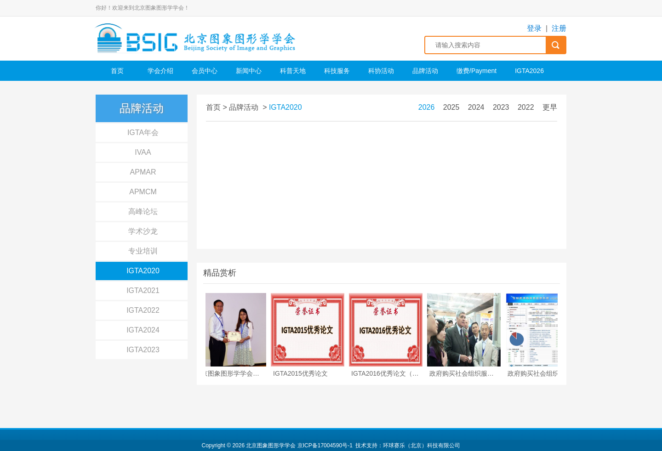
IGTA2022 (143, 310)
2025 (451, 107)
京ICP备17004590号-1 (325, 445)
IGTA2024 (143, 330)
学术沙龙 (143, 231)
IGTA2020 (143, 271)
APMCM (143, 192)
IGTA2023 (143, 350)
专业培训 (143, 251)
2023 (501, 107)
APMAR (143, 172)
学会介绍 (160, 70)
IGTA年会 (143, 132)
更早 (549, 107)
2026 (426, 107)
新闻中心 (249, 70)
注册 (559, 28)
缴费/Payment (476, 70)
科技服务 (337, 70)
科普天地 (293, 70)
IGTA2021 (143, 290)
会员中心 (204, 70)
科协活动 (381, 70)
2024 (476, 107)
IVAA (143, 152)
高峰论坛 (143, 211)
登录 (534, 28)
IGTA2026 (529, 70)
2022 (526, 107)
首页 (117, 70)
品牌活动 (425, 70)
